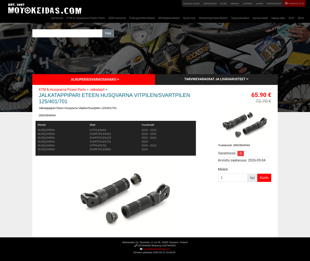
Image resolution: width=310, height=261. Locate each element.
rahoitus (234, 3)
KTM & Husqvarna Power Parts (86, 18)
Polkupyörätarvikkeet (142, 18)
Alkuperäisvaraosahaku (95, 79)
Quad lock (189, 18)
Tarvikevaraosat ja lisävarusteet (216, 79)
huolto (223, 3)
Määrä (223, 169)
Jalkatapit (97, 90)
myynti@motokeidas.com (156, 249)
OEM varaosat (117, 18)
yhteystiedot (210, 3)
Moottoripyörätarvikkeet (213, 18)
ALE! (291, 18)
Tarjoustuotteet (240, 18)
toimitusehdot (274, 3)
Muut (301, 18)
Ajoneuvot (57, 18)
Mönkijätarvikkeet (169, 18)
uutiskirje (247, 3)
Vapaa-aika (278, 18)
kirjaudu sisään (191, 3)
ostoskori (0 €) (294, 3)
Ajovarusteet (260, 18)
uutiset (259, 3)
